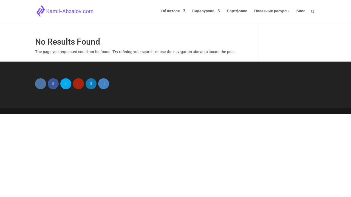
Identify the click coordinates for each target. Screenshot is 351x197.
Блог (300, 11)
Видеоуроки (203, 11)
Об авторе (170, 11)
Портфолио (237, 11)
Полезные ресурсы (272, 11)
